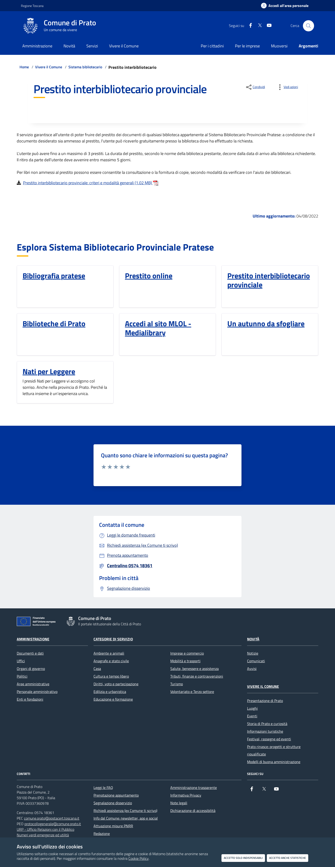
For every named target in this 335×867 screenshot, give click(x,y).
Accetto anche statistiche (287, 858)
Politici (22, 676)
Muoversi (279, 46)
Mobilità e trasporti (185, 661)
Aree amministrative (33, 684)
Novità (253, 639)
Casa (97, 668)
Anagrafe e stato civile (111, 661)
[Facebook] (248, 26)
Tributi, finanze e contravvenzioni (196, 676)
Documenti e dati (30, 653)
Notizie (252, 653)
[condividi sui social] (255, 87)
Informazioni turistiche (265, 731)
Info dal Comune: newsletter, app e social (126, 818)
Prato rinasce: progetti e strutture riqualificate (274, 750)
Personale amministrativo (37, 691)
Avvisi (252, 668)
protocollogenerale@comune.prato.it (52, 824)
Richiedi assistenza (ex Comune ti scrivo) (125, 810)
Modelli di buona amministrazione (273, 762)
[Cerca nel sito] (308, 25)
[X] (258, 26)
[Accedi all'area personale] (284, 5)
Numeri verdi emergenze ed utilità (43, 835)
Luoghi (252, 708)
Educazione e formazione (113, 699)
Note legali (178, 803)
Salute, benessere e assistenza (194, 668)
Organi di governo (31, 668)
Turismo (176, 684)
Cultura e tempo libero (111, 676)
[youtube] (267, 26)
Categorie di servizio (113, 639)
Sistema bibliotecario (85, 67)
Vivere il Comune (48, 67)
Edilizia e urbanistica (110, 691)
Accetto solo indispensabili (243, 858)
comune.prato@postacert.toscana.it (51, 818)
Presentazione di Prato (265, 700)
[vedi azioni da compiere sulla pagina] (287, 87)
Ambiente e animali (109, 653)
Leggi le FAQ (103, 787)
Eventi (252, 716)
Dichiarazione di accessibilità (192, 810)
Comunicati (256, 661)
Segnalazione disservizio (113, 803)
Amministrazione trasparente (193, 787)
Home (24, 67)
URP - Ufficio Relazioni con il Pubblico (45, 829)
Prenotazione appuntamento (116, 795)
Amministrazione (33, 639)
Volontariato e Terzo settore (192, 691)
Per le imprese (247, 46)
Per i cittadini (212, 46)
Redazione (102, 833)
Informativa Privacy (185, 795)
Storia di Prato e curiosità (267, 723)
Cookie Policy (138, 858)
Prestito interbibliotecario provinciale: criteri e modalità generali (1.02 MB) (90, 183)
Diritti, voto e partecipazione (116, 684)
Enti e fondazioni (30, 699)
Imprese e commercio (187, 653)
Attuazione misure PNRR (113, 826)
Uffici (21, 661)
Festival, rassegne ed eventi (269, 739)
